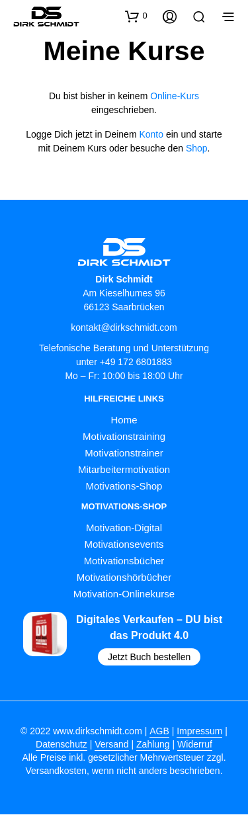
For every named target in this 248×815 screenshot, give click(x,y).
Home (123, 419)
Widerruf (194, 745)
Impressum (199, 732)
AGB (159, 732)
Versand (111, 745)
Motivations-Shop (124, 486)
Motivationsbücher (124, 561)
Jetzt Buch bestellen (149, 657)
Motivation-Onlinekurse (124, 594)
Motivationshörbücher (124, 577)
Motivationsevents (123, 544)
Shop (197, 148)
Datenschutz (61, 745)
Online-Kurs (174, 96)
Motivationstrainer (124, 452)
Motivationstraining (124, 436)
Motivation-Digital (124, 528)
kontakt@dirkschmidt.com (124, 327)
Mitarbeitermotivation (124, 469)
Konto (151, 134)
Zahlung (153, 745)
